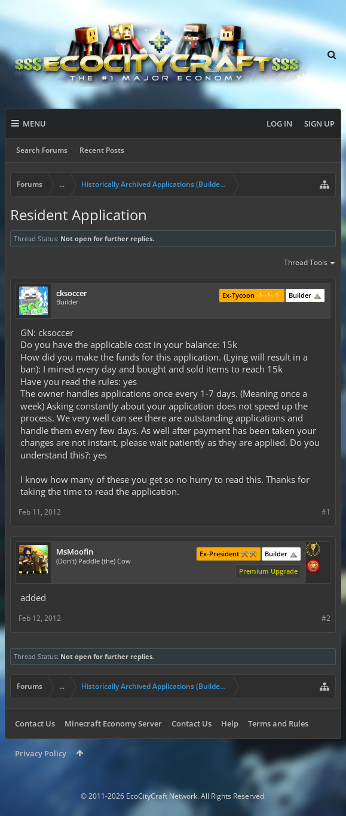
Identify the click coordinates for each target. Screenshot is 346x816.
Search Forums (42, 150)
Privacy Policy (40, 753)
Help (229, 723)
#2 (325, 618)
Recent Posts (101, 150)
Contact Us (35, 723)
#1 (325, 511)
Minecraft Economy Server (113, 723)
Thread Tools (310, 263)
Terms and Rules (278, 723)
